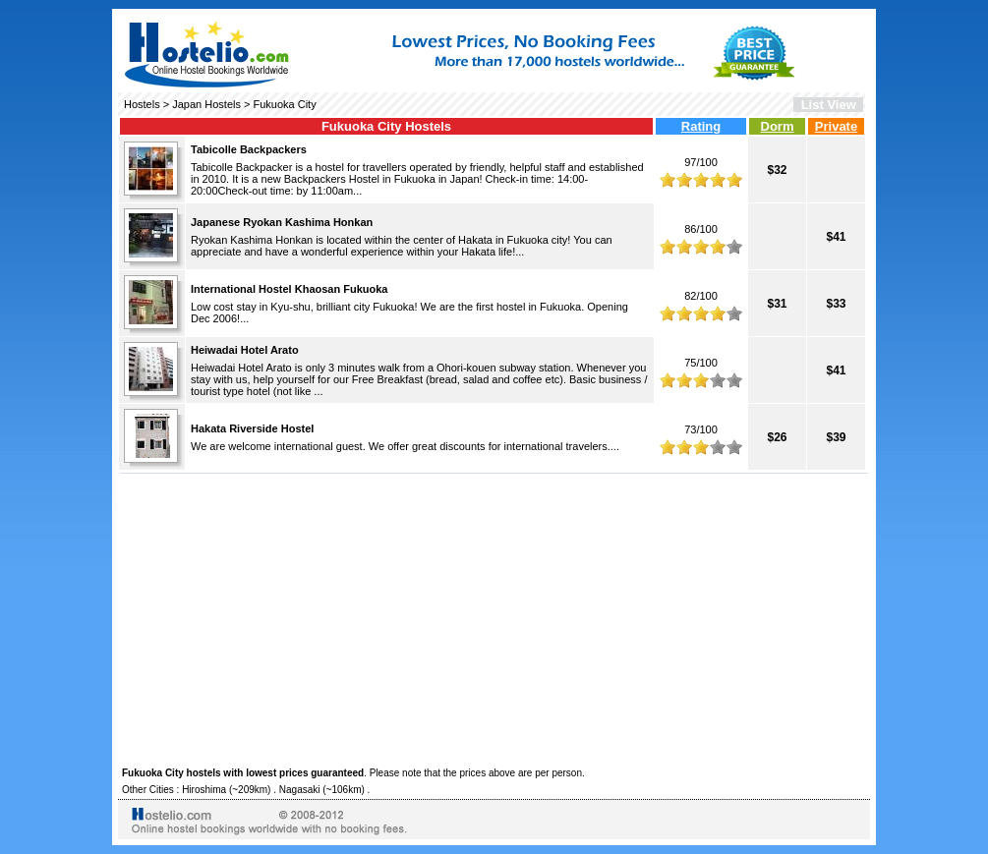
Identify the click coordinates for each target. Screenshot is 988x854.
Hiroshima (204, 789)
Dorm (777, 126)
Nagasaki (299, 789)
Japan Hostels (206, 104)
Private (836, 126)
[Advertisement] (494, 617)
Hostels (142, 104)
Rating (701, 126)
